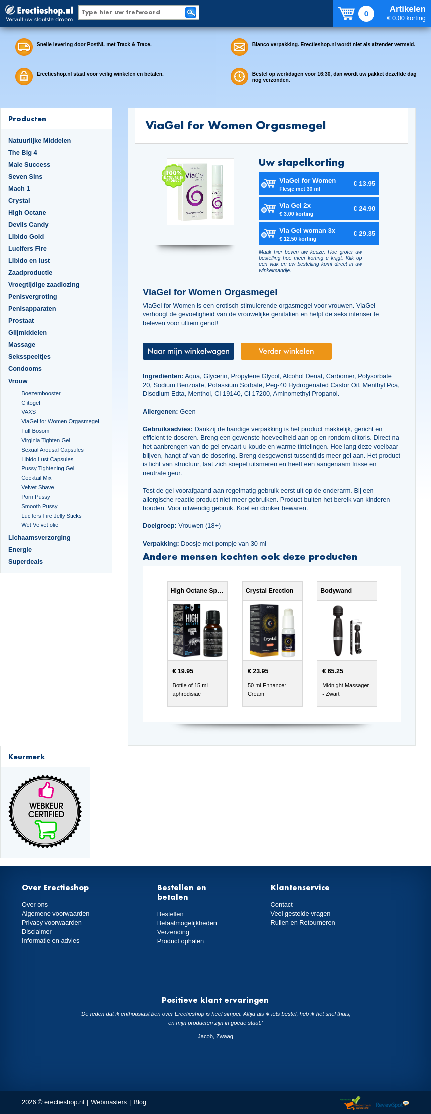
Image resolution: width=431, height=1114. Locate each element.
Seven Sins (25, 176)
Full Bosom (35, 431)
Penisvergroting (32, 296)
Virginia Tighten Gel (45, 440)
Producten (27, 118)
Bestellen (170, 914)
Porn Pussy (35, 497)
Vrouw (18, 381)
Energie (20, 549)
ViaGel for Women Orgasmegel (60, 421)
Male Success (29, 164)
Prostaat (21, 320)
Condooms (25, 369)
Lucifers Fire (27, 248)
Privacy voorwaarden (52, 922)
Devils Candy (28, 224)
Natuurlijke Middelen (39, 140)
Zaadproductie (30, 272)
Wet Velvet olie (39, 525)
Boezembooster (41, 393)
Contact (282, 904)
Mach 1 (19, 188)
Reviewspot (392, 1103)
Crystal (19, 200)
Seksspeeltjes (29, 356)
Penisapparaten (32, 308)
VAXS (28, 412)
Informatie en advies (51, 940)
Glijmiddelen (27, 332)
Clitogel (30, 403)
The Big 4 (22, 152)
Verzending (173, 932)
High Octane (27, 212)
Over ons (35, 904)
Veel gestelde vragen (301, 913)
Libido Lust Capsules (47, 459)
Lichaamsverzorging (39, 537)
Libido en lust (29, 260)
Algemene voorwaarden (56, 913)
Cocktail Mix (36, 478)
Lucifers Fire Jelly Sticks (51, 516)
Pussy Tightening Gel (47, 468)
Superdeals (25, 561)
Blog (139, 1102)
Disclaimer (37, 931)
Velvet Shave (37, 487)
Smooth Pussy (39, 506)
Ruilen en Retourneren (303, 922)
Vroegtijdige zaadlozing (44, 284)
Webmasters (109, 1102)
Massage (21, 344)
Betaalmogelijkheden (187, 923)
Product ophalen (180, 941)
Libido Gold (26, 236)
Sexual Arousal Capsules (52, 450)
